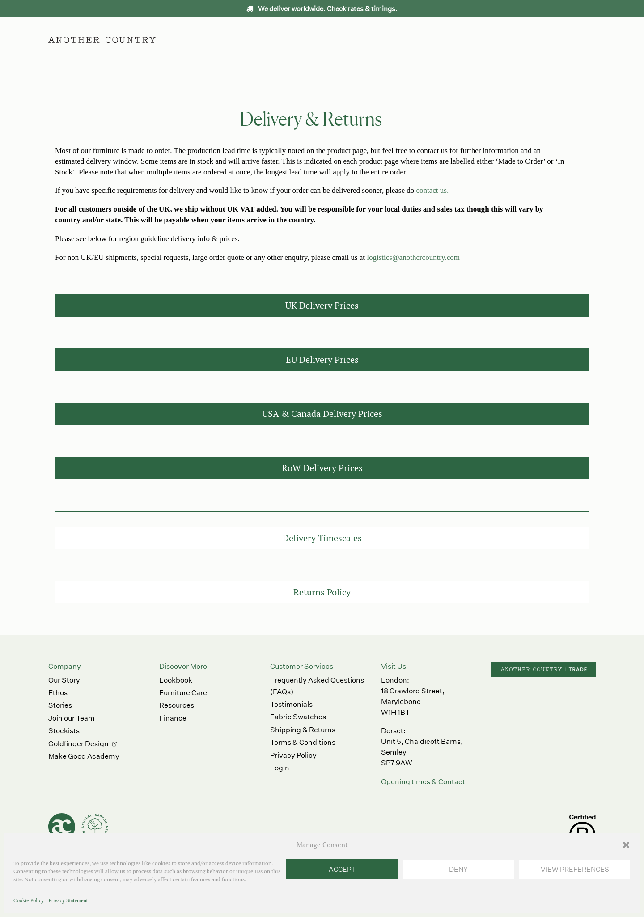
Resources (176, 705)
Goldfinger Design (78, 743)
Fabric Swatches (298, 717)
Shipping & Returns (302, 730)
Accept (342, 869)
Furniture (263, 39)
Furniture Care (183, 692)
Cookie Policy (28, 900)
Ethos (363, 39)
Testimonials (291, 704)
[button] (626, 845)
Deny (458, 869)
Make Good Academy (83, 756)
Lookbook (175, 680)
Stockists (64, 730)
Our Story (64, 680)
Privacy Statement (68, 900)
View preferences (575, 869)
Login (279, 768)
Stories (60, 705)
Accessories (316, 39)
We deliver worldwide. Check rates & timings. (322, 8)
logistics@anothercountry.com (413, 257)
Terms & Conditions (302, 742)
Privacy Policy (293, 755)
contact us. (432, 190)
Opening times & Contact (423, 781)
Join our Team (71, 718)
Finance (172, 718)
